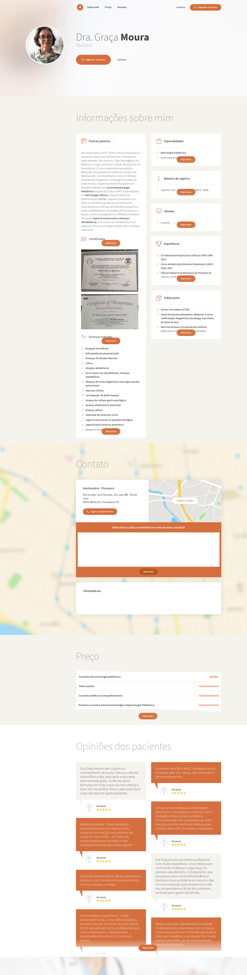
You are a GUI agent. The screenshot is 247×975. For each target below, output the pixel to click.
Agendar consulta (205, 7)
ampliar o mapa (185, 500)
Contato (180, 7)
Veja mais (111, 340)
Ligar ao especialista (100, 511)
